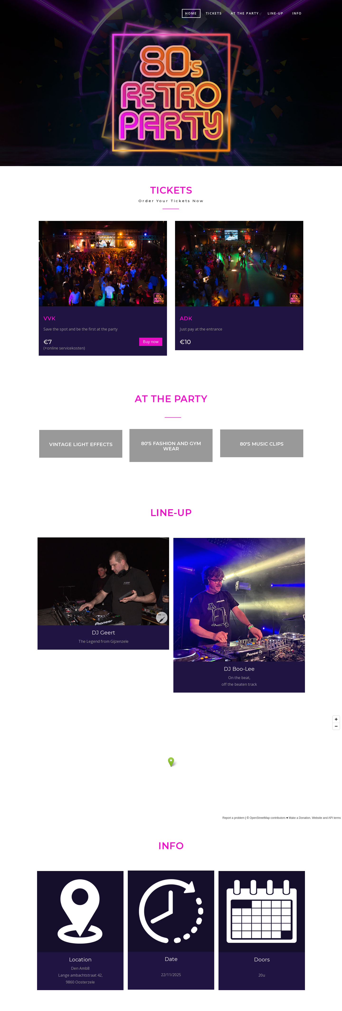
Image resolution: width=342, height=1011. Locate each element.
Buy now (135, 341)
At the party (245, 13)
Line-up (276, 13)
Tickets (214, 13)
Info (297, 13)
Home (191, 13)
